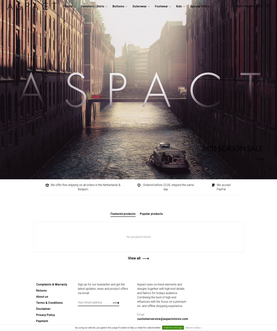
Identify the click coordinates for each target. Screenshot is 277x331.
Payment (42, 321)
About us (42, 296)
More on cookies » (193, 328)
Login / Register (244, 6)
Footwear (161, 6)
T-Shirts (67, 6)
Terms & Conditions (49, 302)
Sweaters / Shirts (92, 6)
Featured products (123, 214)
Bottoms (118, 6)
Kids (179, 6)
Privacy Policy (45, 315)
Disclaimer (43, 309)
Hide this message (173, 328)
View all (134, 258)
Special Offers (199, 6)
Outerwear (139, 6)
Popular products (151, 214)
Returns (41, 290)
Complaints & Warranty (51, 284)
